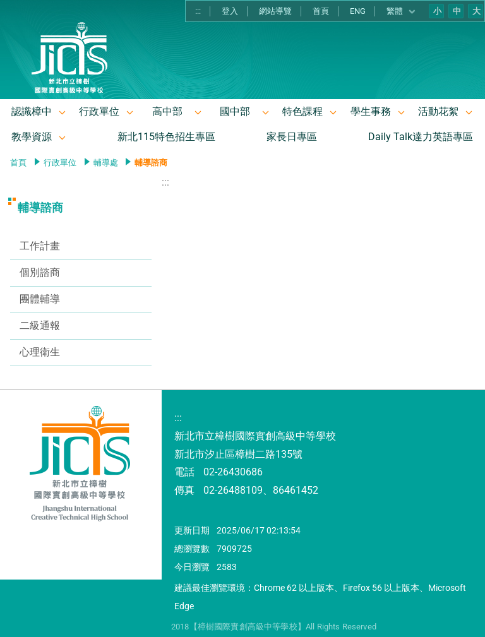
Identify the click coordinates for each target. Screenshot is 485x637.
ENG (358, 11)
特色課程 (302, 111)
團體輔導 (40, 299)
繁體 (401, 11)
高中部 (167, 111)
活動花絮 (438, 111)
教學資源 (31, 137)
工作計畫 (40, 246)
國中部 (235, 111)
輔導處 (105, 162)
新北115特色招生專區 (166, 137)
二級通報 (40, 325)
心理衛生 (40, 352)
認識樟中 (31, 111)
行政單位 (99, 111)
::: (198, 11)
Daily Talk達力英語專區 (420, 137)
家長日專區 (291, 137)
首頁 (321, 11)
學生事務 (370, 111)
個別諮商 (40, 272)
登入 (230, 11)
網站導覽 (275, 11)
